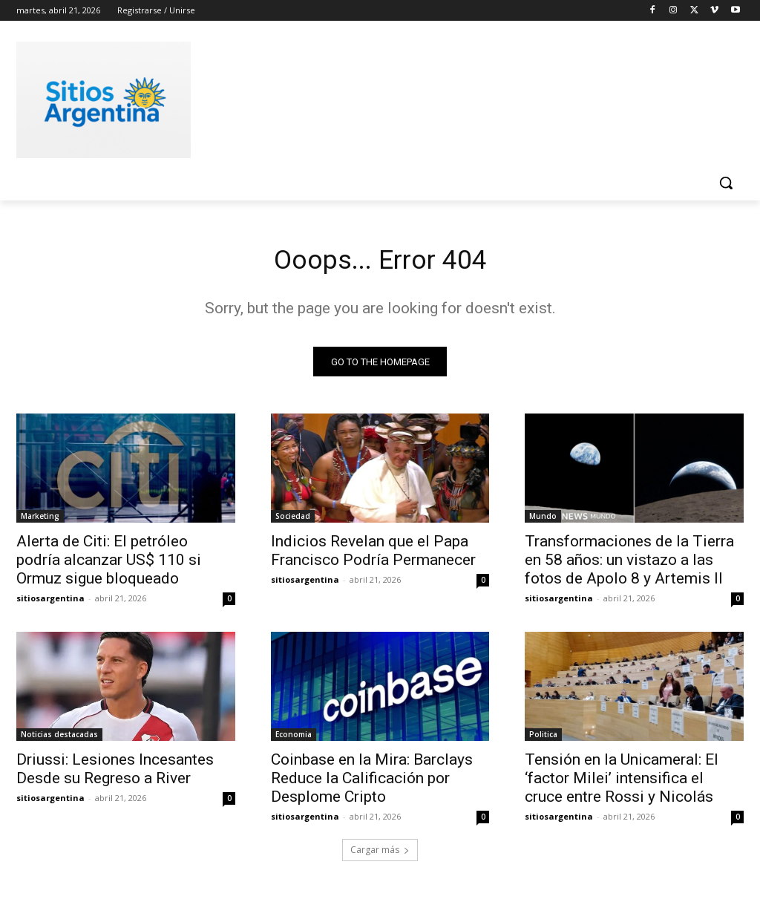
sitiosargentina (50, 603)
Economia (293, 740)
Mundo (543, 521)
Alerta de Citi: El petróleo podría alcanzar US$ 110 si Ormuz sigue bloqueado (108, 564)
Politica (543, 740)
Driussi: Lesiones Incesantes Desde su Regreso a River (115, 774)
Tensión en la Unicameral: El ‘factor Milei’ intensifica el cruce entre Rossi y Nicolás (621, 783)
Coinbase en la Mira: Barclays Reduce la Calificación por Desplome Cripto (372, 783)
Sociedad (292, 521)
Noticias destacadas (59, 740)
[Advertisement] (364, 97)
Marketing (40, 521)
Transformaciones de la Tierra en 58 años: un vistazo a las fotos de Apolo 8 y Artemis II (629, 564)
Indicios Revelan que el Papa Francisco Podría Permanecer (373, 555)
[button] (726, 182)
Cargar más (380, 855)
